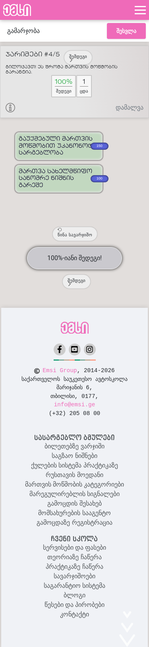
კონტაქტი (74, 614)
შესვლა (126, 31)
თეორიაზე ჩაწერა (74, 557)
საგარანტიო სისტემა (74, 585)
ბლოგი (74, 595)
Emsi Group (60, 370)
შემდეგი (78, 58)
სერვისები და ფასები (74, 547)
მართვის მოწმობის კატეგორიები (74, 484)
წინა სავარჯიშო (75, 232)
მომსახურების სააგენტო (74, 513)
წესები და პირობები (75, 604)
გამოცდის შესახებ (74, 503)
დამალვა (129, 107)
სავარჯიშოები (74, 576)
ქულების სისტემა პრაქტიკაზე (74, 465)
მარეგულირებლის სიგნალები (74, 494)
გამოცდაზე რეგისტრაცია (74, 522)
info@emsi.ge (74, 405)
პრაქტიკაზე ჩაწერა (74, 566)
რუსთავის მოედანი (74, 474)
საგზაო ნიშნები (74, 455)
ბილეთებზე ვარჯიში (74, 446)
